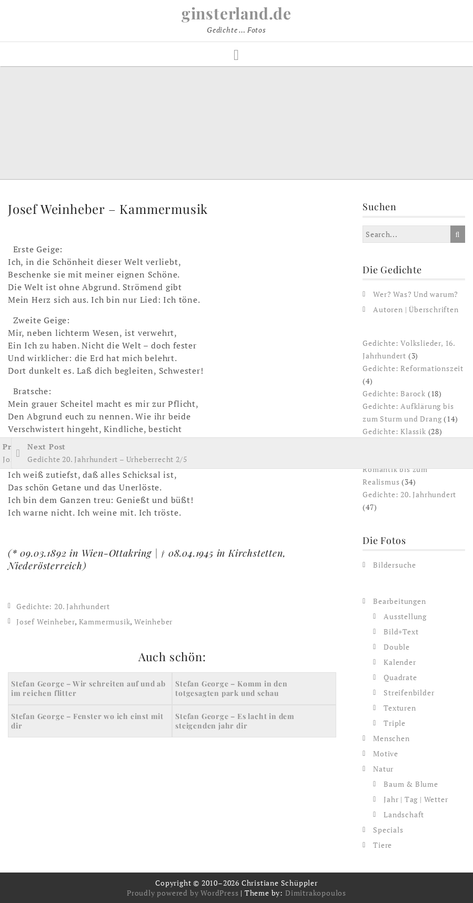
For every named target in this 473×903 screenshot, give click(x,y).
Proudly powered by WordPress (182, 893)
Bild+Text (401, 632)
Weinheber (153, 622)
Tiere (382, 845)
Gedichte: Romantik (399, 444)
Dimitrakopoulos (315, 893)
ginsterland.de (236, 13)
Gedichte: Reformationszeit (413, 368)
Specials (388, 830)
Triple (395, 723)
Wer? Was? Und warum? (415, 294)
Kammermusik (104, 622)
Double (397, 647)
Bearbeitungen (399, 601)
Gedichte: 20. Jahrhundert (63, 606)
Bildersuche (394, 565)
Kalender (400, 662)
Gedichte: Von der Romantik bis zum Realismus (396, 469)
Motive (385, 753)
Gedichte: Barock (394, 393)
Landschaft (404, 814)
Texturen (400, 708)
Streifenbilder (409, 692)
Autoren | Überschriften (415, 309)
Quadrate (400, 677)
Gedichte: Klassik (394, 431)
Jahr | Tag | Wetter (416, 799)
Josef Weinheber (45, 622)
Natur (383, 769)
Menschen (391, 738)
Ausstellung (405, 616)
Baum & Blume (411, 784)
